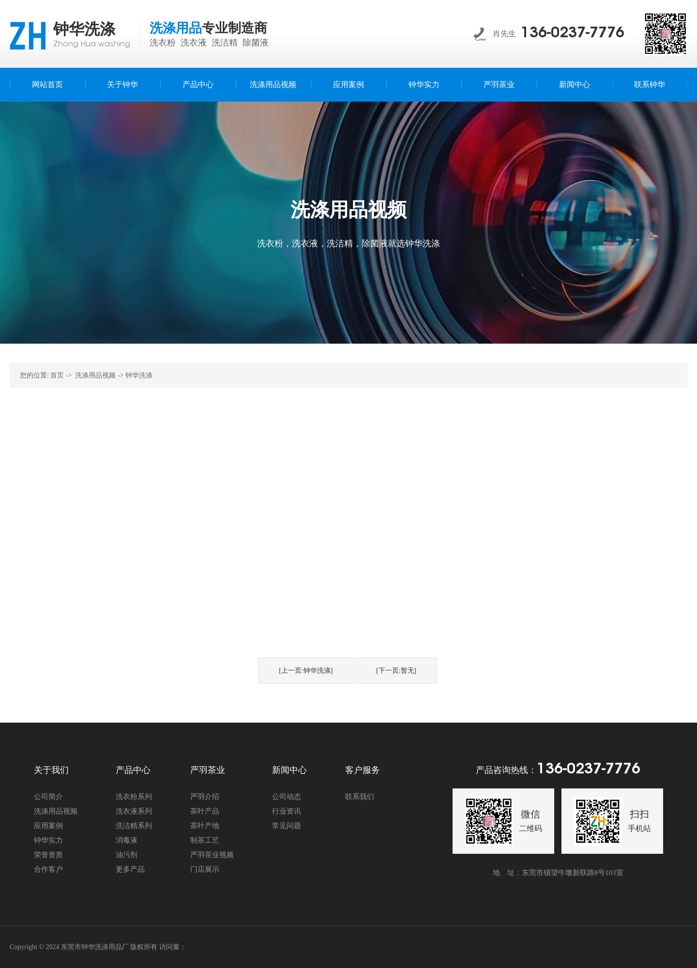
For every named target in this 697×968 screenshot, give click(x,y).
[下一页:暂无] (396, 670)
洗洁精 (225, 42)
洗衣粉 (163, 42)
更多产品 (130, 869)
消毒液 (126, 840)
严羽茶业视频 (212, 855)
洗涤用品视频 (95, 375)
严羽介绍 (204, 797)
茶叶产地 (204, 826)
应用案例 (48, 826)
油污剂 (126, 855)
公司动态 (286, 797)
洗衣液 (194, 42)
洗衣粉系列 (134, 797)
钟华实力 (48, 840)
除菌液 (255, 42)
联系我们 (359, 797)
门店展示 (204, 869)
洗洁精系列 (134, 826)
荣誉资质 (48, 855)
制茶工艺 (204, 840)
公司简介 (48, 797)
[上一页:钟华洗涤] (306, 670)
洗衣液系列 (134, 811)
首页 (57, 375)
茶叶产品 (204, 811)
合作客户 (48, 869)
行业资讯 (286, 811)
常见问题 (286, 826)
